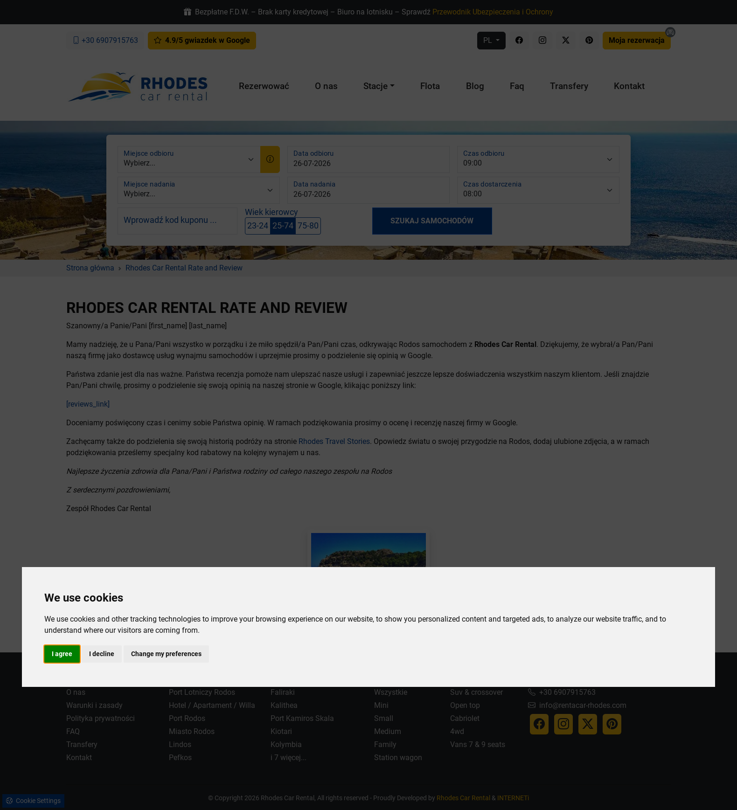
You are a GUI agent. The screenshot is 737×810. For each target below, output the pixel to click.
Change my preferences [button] (166, 654)
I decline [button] (101, 654)
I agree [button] (62, 654)
